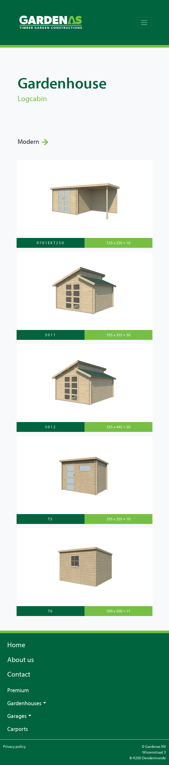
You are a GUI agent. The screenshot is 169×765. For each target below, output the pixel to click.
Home (16, 644)
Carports (17, 728)
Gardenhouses (24, 703)
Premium (18, 690)
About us (20, 659)
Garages (17, 715)
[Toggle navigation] (144, 22)
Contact (18, 674)
